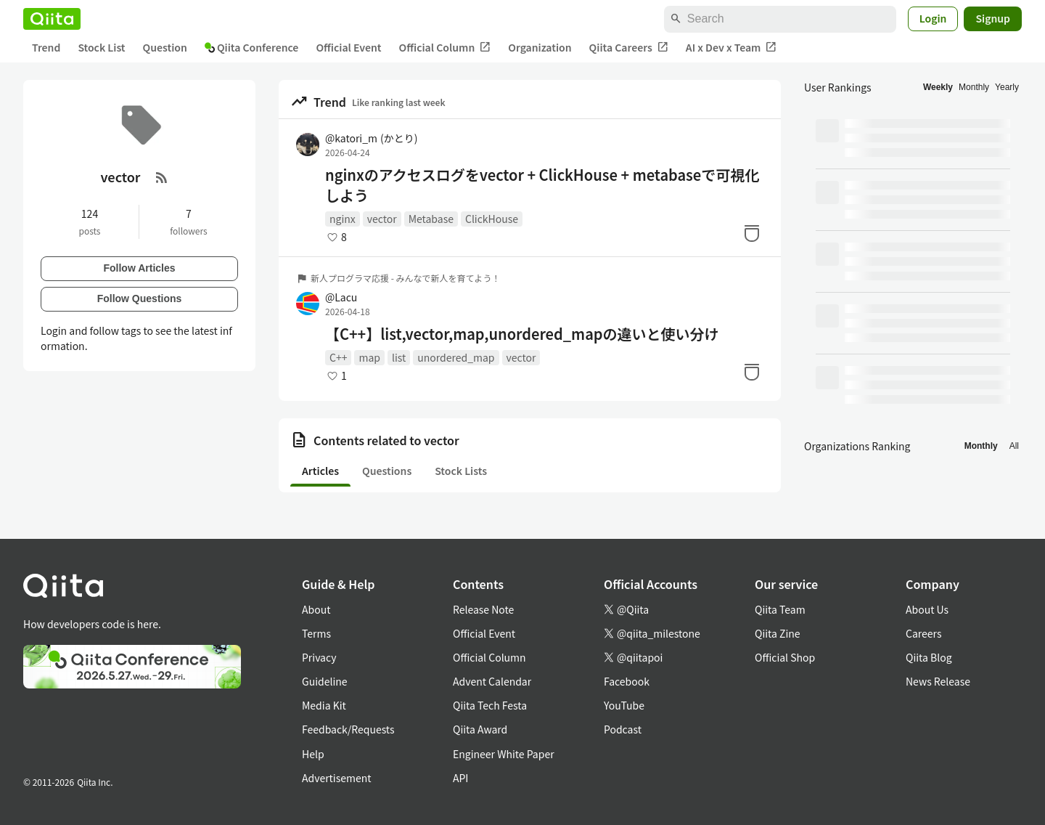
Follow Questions (139, 298)
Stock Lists (461, 470)
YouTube (624, 705)
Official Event (348, 47)
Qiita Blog (929, 657)
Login (933, 18)
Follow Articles (139, 268)
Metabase (431, 218)
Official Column (445, 47)
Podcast (623, 729)
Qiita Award (480, 729)
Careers (923, 633)
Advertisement (337, 778)
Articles (320, 470)
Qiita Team (780, 609)
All (1014, 446)
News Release (938, 681)
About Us (927, 609)
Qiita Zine (777, 633)
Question (165, 47)
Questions (386, 470)
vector (382, 218)
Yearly (1007, 87)
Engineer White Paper (503, 754)
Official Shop (785, 657)
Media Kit (324, 705)
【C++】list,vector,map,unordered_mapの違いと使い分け (522, 334)
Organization (539, 47)
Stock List (101, 47)
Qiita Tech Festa (490, 705)
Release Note (483, 609)
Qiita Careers (628, 47)
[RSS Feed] (162, 177)
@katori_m (371, 138)
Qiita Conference (252, 47)
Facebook (626, 681)
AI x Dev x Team (731, 47)
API (460, 778)
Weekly (938, 87)
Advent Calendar (492, 681)
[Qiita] (52, 19)
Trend (46, 47)
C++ (338, 357)
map (369, 357)
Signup (992, 18)
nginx (342, 218)
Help (313, 754)
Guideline (325, 681)
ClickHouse (491, 218)
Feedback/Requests (348, 729)
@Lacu (341, 297)
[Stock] (751, 233)
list (399, 357)
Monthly (974, 87)
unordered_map (455, 357)
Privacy (319, 657)
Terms (316, 633)
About (316, 609)
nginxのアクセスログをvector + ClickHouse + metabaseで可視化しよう (542, 185)
